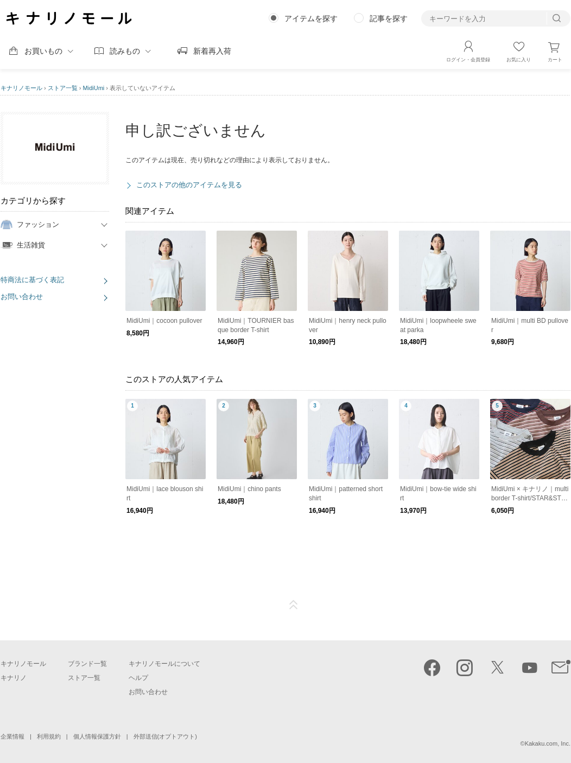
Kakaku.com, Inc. (547, 743)
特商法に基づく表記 (32, 280)
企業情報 (12, 736)
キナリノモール (21, 88)
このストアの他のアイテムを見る (189, 185)
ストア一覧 (63, 88)
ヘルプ (138, 678)
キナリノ (14, 678)
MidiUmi (94, 88)
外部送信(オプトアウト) (165, 736)
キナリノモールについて (164, 663)
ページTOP (294, 605)
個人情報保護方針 (97, 736)
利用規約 (49, 736)
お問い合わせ (22, 297)
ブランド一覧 (87, 663)
